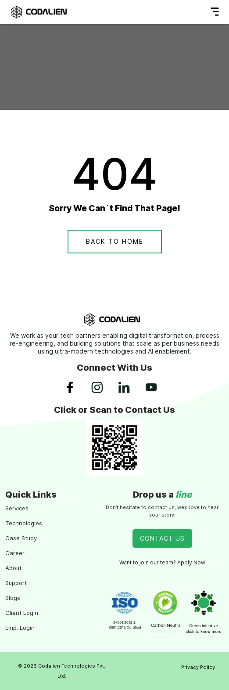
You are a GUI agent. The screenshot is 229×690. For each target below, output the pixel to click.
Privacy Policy (198, 667)
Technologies (23, 523)
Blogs (12, 597)
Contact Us (162, 538)
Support (16, 582)
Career (15, 552)
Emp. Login (20, 627)
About (13, 567)
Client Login (21, 612)
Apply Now (191, 562)
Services (17, 508)
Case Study (21, 538)
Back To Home (114, 241)
